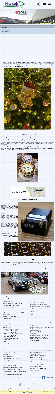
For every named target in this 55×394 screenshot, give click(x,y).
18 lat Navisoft (7, 314)
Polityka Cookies (5, 32)
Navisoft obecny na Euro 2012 (36, 362)
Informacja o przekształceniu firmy (10, 316)
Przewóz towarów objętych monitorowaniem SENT (14, 312)
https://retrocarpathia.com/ (49, 268)
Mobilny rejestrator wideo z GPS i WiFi (37, 357)
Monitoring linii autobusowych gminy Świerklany (13, 367)
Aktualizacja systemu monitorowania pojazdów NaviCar (40, 306)
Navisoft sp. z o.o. (7, 310)
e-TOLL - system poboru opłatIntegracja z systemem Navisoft (10, 336)
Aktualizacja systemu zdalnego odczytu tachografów (14, 343)
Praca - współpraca (5, 31)
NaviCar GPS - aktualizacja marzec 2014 (37, 352)
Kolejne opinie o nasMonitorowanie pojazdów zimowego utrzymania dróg (40, 320)
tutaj (8, 233)
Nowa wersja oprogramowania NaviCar (37, 317)
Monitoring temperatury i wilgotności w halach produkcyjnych (42, 350)
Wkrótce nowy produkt (8, 301)
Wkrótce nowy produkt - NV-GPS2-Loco (38, 364)
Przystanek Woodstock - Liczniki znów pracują (39, 361)
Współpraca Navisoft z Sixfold (10, 352)
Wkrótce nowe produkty (34, 370)
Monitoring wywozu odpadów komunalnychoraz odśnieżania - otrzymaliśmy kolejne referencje (39, 338)
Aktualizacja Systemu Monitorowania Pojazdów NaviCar (15, 344)
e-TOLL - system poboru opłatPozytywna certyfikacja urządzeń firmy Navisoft (13, 333)
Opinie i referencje (5, 30)
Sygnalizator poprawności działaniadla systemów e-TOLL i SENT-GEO (11, 330)
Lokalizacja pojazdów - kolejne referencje (38, 342)
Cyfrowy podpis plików (34, 340)
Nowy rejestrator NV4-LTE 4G (27, 199)
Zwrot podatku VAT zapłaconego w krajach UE (13, 303)
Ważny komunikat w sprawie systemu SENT (12, 320)
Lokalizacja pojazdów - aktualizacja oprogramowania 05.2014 (41, 343)
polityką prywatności (48, 391)
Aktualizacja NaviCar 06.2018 (10, 365)
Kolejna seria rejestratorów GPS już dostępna (12, 321)
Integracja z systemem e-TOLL (47, 23)
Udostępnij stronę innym (48, 377)
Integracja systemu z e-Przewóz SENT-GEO (12, 358)
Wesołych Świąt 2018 (8, 362)
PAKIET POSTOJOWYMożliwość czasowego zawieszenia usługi (12, 347)
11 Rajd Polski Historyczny (9, 307)
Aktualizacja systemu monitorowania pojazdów (39, 335)
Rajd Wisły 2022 (7, 318)
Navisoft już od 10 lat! (34, 333)
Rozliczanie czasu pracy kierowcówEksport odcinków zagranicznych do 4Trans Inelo (13, 350)
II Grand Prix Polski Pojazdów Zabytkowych (38, 316)
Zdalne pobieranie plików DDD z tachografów (38, 304)
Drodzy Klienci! (7, 354)
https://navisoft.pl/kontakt (13, 236)
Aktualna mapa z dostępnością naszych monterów (39, 325)
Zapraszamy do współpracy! (9, 323)
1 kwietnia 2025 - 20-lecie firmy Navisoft (27, 135)
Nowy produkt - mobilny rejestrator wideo (38, 368)
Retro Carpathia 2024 (27, 260)
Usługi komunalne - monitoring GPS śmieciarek (39, 359)
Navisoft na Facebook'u (29, 383)
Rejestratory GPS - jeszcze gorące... (37, 348)
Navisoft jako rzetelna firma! (35, 366)
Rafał (5, 341)
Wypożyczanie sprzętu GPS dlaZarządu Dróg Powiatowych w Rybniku (37, 346)
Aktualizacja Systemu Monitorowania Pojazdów (13, 363)
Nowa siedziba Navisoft (8, 356)
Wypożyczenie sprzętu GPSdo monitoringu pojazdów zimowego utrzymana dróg (40, 331)
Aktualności (4, 27)
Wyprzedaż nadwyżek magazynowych (11, 305)
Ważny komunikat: (7, 327)
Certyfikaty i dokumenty (6, 28)
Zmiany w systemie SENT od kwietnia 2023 (12, 309)
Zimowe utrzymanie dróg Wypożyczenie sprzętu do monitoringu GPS (38, 355)
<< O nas (2, 26)
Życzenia (6, 325)
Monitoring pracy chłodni (35, 372)
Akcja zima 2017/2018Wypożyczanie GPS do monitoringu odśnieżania (13, 374)
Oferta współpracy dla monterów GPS (37, 302)
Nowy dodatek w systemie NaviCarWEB (12, 369)
